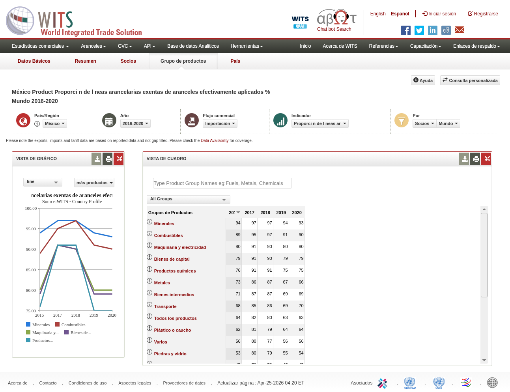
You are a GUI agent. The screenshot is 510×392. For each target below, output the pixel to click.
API (149, 46)
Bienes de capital (172, 259)
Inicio (305, 46)
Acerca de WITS (340, 46)
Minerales (164, 223)
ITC (384, 382)
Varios (160, 342)
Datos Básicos (34, 61)
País (235, 61)
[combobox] (42, 182)
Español (400, 14)
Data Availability (215, 140)
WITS (79, 19)
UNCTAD (411, 382)
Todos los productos (175, 318)
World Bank (494, 382)
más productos (95, 182)
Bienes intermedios (174, 294)
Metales (162, 282)
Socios (128, 61)
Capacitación (425, 46)
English (378, 14)
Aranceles (93, 46)
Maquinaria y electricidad (180, 247)
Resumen (85, 61)
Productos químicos (175, 271)
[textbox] (222, 183)
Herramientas (247, 46)
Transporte (165, 306)
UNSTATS (439, 382)
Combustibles (168, 235)
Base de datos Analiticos (193, 46)
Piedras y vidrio (170, 353)
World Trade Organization (467, 382)
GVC (125, 46)
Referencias (383, 46)
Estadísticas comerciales (40, 46)
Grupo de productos (183, 61)
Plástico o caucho (172, 330)
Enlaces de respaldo (476, 46)
